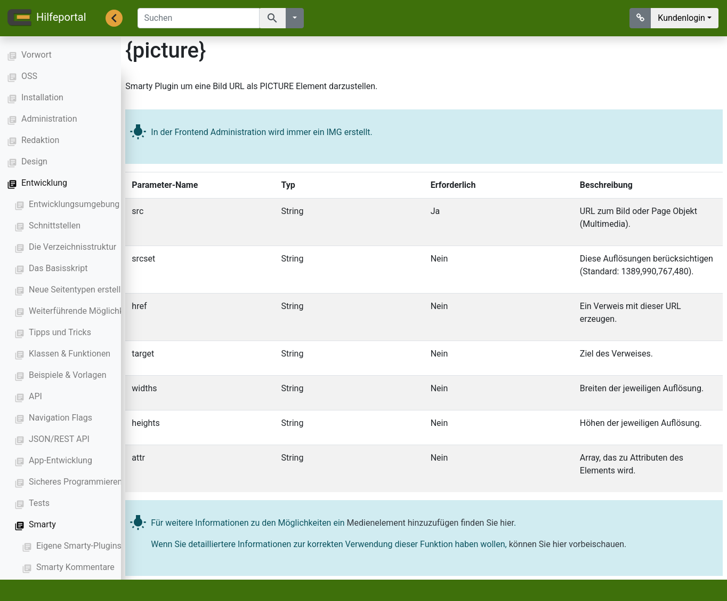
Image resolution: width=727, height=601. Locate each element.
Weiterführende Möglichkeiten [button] (85, 311)
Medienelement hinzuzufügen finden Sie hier (430, 522)
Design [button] (34, 161)
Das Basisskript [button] (58, 268)
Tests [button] (39, 503)
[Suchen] (199, 18)
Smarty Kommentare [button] (75, 567)
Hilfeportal (46, 18)
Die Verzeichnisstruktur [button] (72, 247)
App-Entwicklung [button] (60, 460)
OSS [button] (29, 76)
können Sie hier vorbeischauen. (568, 544)
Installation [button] (42, 97)
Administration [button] (49, 119)
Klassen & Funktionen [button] (69, 354)
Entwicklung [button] (44, 183)
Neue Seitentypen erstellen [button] (79, 289)
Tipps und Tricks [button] (60, 332)
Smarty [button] (42, 524)
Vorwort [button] (36, 55)
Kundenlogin (681, 18)
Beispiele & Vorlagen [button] (68, 375)
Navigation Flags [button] (60, 418)
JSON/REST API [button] (59, 439)
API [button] (35, 396)
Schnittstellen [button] (54, 225)
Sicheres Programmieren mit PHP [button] (92, 482)
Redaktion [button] (40, 140)
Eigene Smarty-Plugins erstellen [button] (96, 546)
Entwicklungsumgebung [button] (74, 204)
